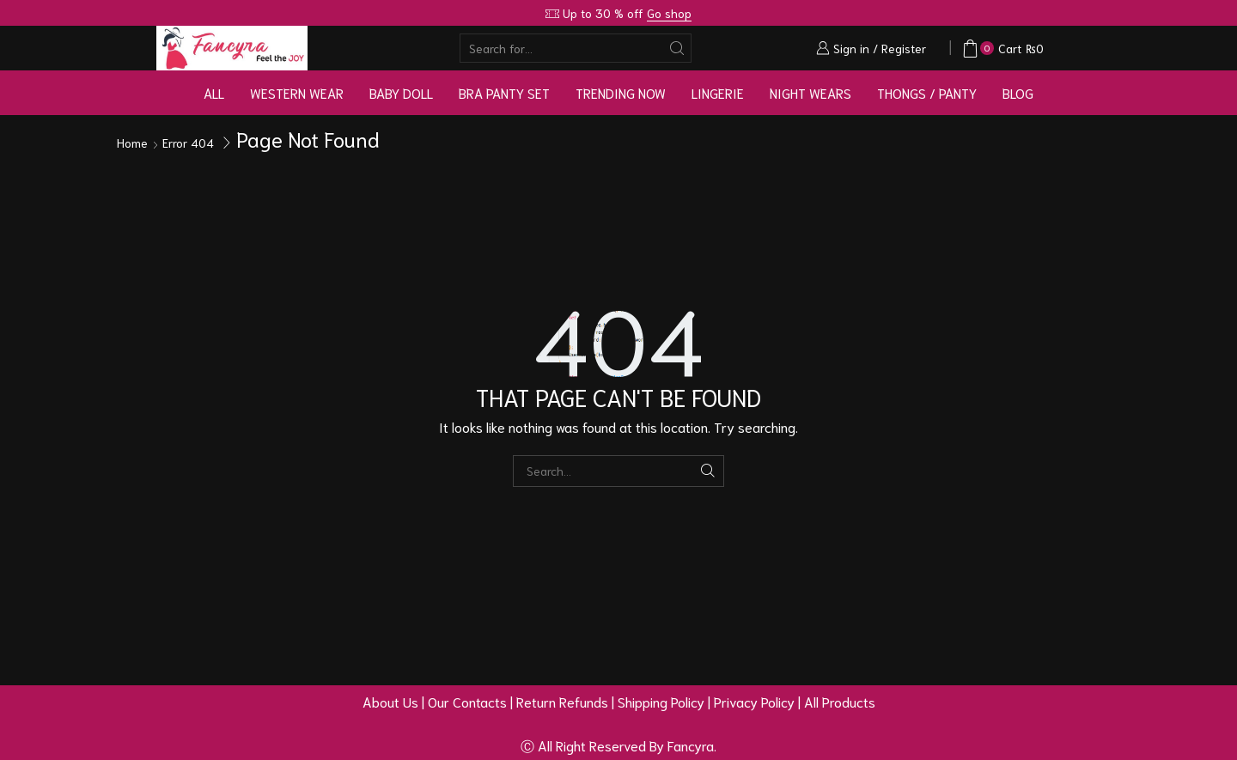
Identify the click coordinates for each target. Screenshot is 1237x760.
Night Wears (810, 92)
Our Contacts (467, 701)
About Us (390, 701)
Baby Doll (401, 92)
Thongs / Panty (927, 92)
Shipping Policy (661, 701)
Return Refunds (562, 701)
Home (132, 143)
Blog (1017, 92)
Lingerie (718, 92)
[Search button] (677, 48)
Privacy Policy (754, 701)
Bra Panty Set (504, 92)
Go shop (669, 13)
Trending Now (621, 92)
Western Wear (297, 92)
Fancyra (690, 745)
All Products (839, 701)
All (214, 92)
